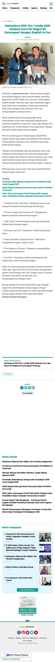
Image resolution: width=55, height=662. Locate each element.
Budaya (43, 8)
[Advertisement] (27, 13)
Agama (34, 8)
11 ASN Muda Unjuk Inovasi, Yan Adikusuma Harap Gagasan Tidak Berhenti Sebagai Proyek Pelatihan (21, 547)
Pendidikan (8, 374)
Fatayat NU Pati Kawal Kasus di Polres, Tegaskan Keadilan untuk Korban (20, 536)
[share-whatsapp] (29, 387)
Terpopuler (15, 8)
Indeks (25, 8)
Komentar (27, 393)
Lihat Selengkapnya (27, 590)
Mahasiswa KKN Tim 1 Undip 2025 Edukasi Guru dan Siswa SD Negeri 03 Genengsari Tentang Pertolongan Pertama (27, 364)
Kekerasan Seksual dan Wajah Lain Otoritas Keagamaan (21, 557)
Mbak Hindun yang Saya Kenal (19, 567)
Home (4, 8)
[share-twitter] (25, 387)
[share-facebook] (22, 387)
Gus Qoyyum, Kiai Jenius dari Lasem (19, 579)
